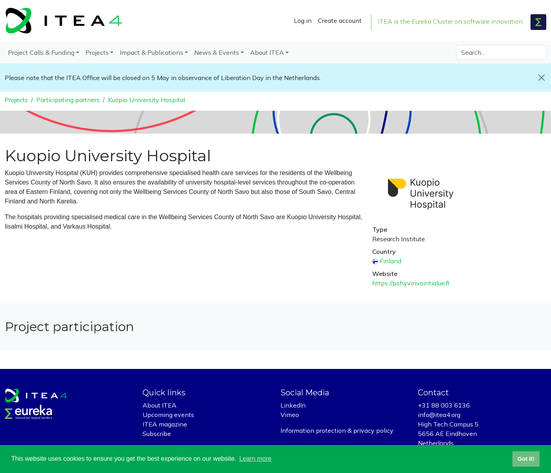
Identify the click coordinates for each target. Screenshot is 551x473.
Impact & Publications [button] (151, 52)
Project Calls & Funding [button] (41, 52)
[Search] (501, 52)
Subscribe (157, 434)
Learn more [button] (255, 458)
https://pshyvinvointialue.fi (410, 283)
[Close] (541, 77)
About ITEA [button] (267, 52)
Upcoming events (168, 415)
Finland (390, 261)
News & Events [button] (216, 52)
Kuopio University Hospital (146, 100)
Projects (16, 100)
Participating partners (68, 100)
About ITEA (159, 405)
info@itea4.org (439, 415)
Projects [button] (97, 52)
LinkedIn (293, 405)
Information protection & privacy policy (336, 430)
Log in (303, 20)
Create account (340, 20)
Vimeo (289, 415)
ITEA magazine (165, 424)
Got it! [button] (526, 459)
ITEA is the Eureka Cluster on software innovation (450, 21)
